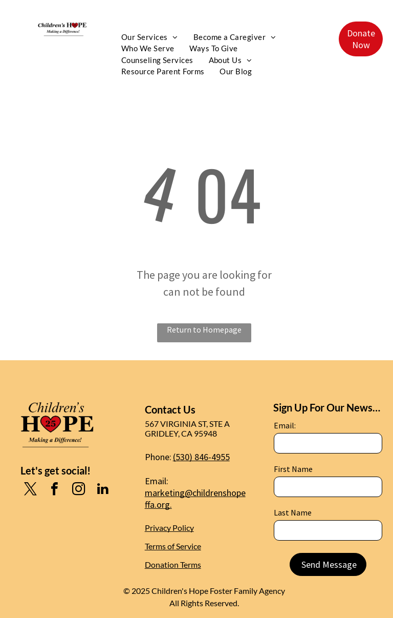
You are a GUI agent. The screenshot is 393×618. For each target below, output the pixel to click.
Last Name (293, 512)
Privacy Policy (169, 527)
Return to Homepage (204, 329)
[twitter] (30, 490)
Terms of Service (173, 546)
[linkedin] (103, 490)
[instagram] (79, 490)
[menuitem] (150, 37)
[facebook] (54, 490)
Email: (285, 425)
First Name (293, 469)
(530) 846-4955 (201, 457)
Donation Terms (173, 564)
